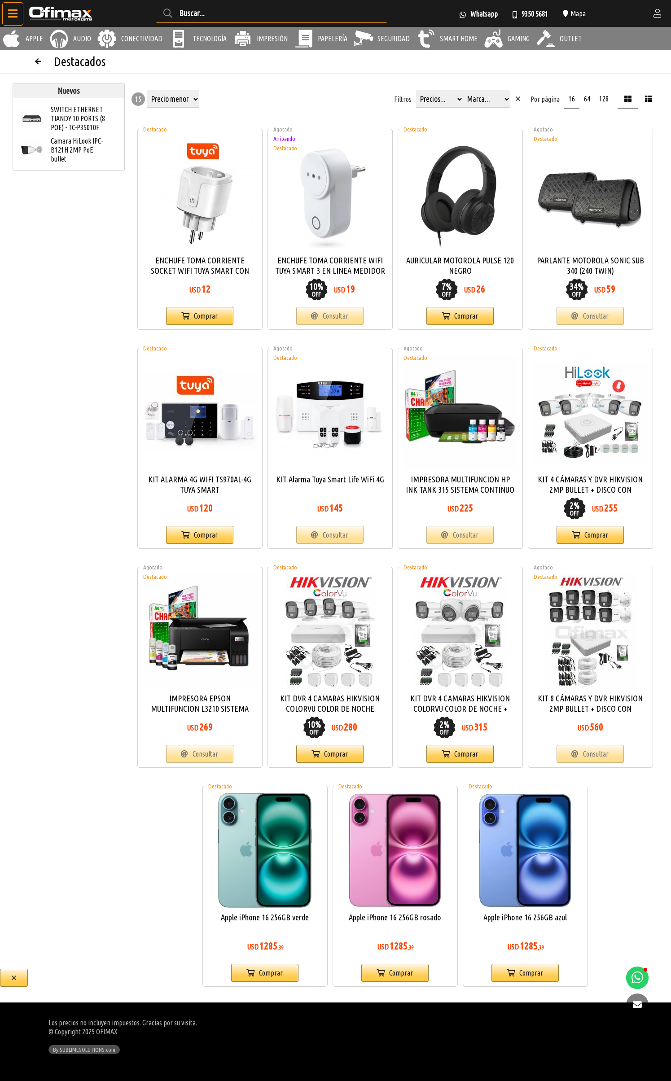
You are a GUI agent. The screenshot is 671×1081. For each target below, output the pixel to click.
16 (572, 99)
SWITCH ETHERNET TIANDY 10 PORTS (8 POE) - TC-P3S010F (78, 118)
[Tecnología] (179, 38)
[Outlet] (546, 38)
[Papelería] (304, 38)
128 (604, 99)
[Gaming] (494, 38)
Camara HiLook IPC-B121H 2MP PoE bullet (77, 150)
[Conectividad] (107, 38)
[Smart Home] (426, 38)
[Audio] (59, 38)
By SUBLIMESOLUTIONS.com (84, 1049)
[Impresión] (243, 38)
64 (587, 99)
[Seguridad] (363, 38)
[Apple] (12, 38)
